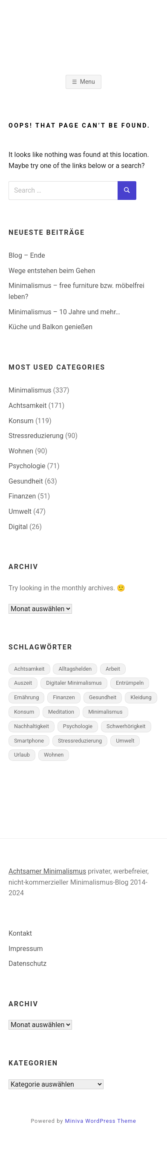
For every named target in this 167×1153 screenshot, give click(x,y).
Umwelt (20, 511)
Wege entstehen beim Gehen (52, 271)
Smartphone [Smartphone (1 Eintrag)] (29, 740)
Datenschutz (27, 963)
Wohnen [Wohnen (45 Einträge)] (53, 755)
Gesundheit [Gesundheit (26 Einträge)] (103, 697)
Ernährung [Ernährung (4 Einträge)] (26, 697)
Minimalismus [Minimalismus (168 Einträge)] (105, 712)
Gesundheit (26, 481)
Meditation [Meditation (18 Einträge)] (61, 712)
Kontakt (20, 933)
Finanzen (22, 496)
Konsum (21, 421)
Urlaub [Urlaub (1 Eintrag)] (22, 755)
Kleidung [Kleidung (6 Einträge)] (141, 697)
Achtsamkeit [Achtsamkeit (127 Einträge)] (29, 669)
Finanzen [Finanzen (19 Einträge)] (64, 697)
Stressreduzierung (36, 436)
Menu (87, 81)
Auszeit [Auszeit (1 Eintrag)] (23, 683)
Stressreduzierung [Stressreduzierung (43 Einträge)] (80, 740)
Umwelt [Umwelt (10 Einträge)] (125, 740)
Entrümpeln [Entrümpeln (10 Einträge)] (130, 683)
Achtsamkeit (27, 405)
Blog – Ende (27, 255)
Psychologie (27, 466)
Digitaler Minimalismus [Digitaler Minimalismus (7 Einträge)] (74, 683)
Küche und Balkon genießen (50, 327)
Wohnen (21, 451)
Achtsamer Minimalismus (47, 871)
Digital (18, 527)
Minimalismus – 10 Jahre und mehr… (64, 312)
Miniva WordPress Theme (100, 1121)
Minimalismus (30, 390)
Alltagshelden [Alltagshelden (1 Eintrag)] (75, 669)
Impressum (26, 949)
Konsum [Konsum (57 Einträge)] (24, 712)
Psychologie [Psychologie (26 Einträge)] (77, 726)
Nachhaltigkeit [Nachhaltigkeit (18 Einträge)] (31, 726)
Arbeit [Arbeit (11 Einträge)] (113, 669)
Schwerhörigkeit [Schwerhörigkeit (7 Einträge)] (126, 726)
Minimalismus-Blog (83, 40)
